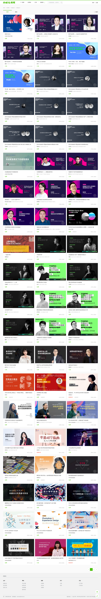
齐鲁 (38, 91)
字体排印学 (39, 254)
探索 (22, 2)
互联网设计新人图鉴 (42, 392)
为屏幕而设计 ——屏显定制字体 (44, 172)
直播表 (42, 2)
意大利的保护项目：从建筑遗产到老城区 (78, 420)
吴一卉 (6, 312)
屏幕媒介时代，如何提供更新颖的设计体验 (79, 199)
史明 (6, 422)
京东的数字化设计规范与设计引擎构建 (14, 448)
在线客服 (24, 587)
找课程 (29, 2)
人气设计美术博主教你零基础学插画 (45, 448)
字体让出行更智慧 (41, 61)
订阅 (35, 2)
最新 (7, 12)
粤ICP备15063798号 (81, 596)
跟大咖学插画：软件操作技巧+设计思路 (46, 503)
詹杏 (38, 118)
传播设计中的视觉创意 (74, 337)
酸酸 (6, 339)
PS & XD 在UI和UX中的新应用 (44, 530)
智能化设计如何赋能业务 (43, 227)
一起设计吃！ (8, 254)
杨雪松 (38, 367)
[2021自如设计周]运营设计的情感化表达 (78, 144)
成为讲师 (5, 585)
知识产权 (74, 596)
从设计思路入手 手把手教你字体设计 (14, 558)
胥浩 (69, 450)
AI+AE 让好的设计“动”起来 (11, 530)
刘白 (38, 256)
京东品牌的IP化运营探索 (75, 448)
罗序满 (38, 312)
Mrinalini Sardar (8, 201)
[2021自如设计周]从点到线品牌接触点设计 (47, 89)
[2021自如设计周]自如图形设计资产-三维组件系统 (81, 116)
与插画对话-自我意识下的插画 (44, 337)
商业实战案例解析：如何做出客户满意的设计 (80, 530)
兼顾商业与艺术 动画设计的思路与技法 (14, 503)
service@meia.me (20, 596)
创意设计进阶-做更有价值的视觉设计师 (78, 310)
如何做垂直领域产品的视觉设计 (76, 475)
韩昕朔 (38, 146)
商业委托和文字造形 (42, 282)
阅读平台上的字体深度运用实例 (44, 365)
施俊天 (38, 422)
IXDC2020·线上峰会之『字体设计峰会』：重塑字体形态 (18, 392)
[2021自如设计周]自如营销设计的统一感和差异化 (49, 116)
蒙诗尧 (6, 367)
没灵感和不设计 (9, 310)
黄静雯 (38, 450)
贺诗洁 (6, 450)
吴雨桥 (6, 146)
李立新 (6, 91)
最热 (16, 12)
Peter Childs (71, 63)
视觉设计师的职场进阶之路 (11, 475)
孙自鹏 (70, 118)
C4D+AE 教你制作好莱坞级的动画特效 (78, 503)
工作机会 (81, 585)
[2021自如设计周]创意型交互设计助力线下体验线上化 (18, 144)
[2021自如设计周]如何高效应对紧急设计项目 (48, 144)
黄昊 (6, 229)
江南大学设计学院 (8, 36)
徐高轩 (6, 477)
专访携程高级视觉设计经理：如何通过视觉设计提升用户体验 (50, 558)
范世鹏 (38, 36)
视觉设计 (18, 7)
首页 (4, 7)
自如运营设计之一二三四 (11, 282)
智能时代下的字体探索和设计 (76, 172)
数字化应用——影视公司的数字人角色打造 (47, 34)
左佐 (38, 284)
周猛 (69, 256)
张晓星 (38, 229)
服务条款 (24, 589)
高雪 (38, 63)
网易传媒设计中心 (72, 560)
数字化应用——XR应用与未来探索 (13, 61)
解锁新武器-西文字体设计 (11, 337)
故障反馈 (24, 585)
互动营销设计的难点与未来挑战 (12, 227)
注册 (97, 2)
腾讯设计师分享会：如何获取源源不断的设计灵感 (49, 475)
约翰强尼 (70, 91)
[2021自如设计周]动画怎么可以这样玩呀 (78, 89)
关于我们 (81, 583)
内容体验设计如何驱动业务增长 (44, 199)
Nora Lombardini (72, 422)
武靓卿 (6, 284)
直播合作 (5, 583)
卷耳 (38, 339)
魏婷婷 (70, 201)
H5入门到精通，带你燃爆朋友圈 (76, 558)
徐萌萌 (38, 201)
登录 (93, 2)
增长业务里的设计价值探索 (75, 282)
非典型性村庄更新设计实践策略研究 (13, 420)
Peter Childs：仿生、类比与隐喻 (77, 61)
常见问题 (24, 583)
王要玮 (70, 284)
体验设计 (13, 7)
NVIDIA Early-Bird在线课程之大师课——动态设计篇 (81, 227)
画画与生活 (7, 34)
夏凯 (6, 63)
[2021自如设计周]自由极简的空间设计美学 (15, 116)
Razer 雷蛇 (71, 229)
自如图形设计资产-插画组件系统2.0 (77, 254)
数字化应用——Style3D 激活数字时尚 (78, 34)
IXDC (6, 394)
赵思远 (70, 146)
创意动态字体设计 (73, 365)
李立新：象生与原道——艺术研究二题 (14, 89)
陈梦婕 (70, 36)
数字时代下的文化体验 (10, 365)
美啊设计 (7, 256)
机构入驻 (5, 587)
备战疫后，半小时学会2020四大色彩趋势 (79, 392)
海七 (69, 312)
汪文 (38, 174)
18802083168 (8, 596)
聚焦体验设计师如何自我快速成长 (45, 310)
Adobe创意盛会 (72, 477)
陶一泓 (70, 174)
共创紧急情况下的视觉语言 (11, 172)
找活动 (42, 585)
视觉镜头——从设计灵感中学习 (12, 199)
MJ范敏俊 (7, 118)
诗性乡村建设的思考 (42, 420)
